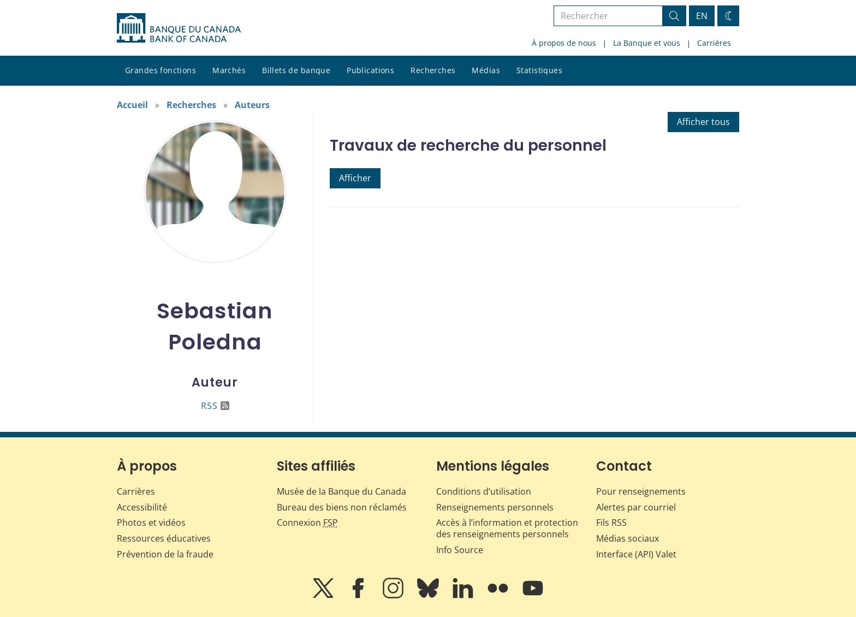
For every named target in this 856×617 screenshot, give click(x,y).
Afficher (355, 178)
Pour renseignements (641, 491)
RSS (215, 406)
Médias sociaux (627, 538)
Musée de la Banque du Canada (341, 491)
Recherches (433, 70)
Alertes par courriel (636, 507)
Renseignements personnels (495, 507)
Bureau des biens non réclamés (342, 507)
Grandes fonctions (160, 70)
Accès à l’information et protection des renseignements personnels (507, 528)
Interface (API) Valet (636, 554)
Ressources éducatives (164, 538)
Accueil (132, 105)
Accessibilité (142, 507)
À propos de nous (564, 43)
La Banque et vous (646, 43)
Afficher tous (703, 122)
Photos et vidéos (151, 523)
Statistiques (539, 70)
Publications (370, 70)
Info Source (459, 550)
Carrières (714, 43)
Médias (486, 70)
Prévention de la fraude (165, 554)
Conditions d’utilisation (483, 491)
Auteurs (252, 105)
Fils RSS (611, 523)
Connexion (307, 523)
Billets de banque (296, 70)
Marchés (229, 70)
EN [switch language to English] (702, 16)
